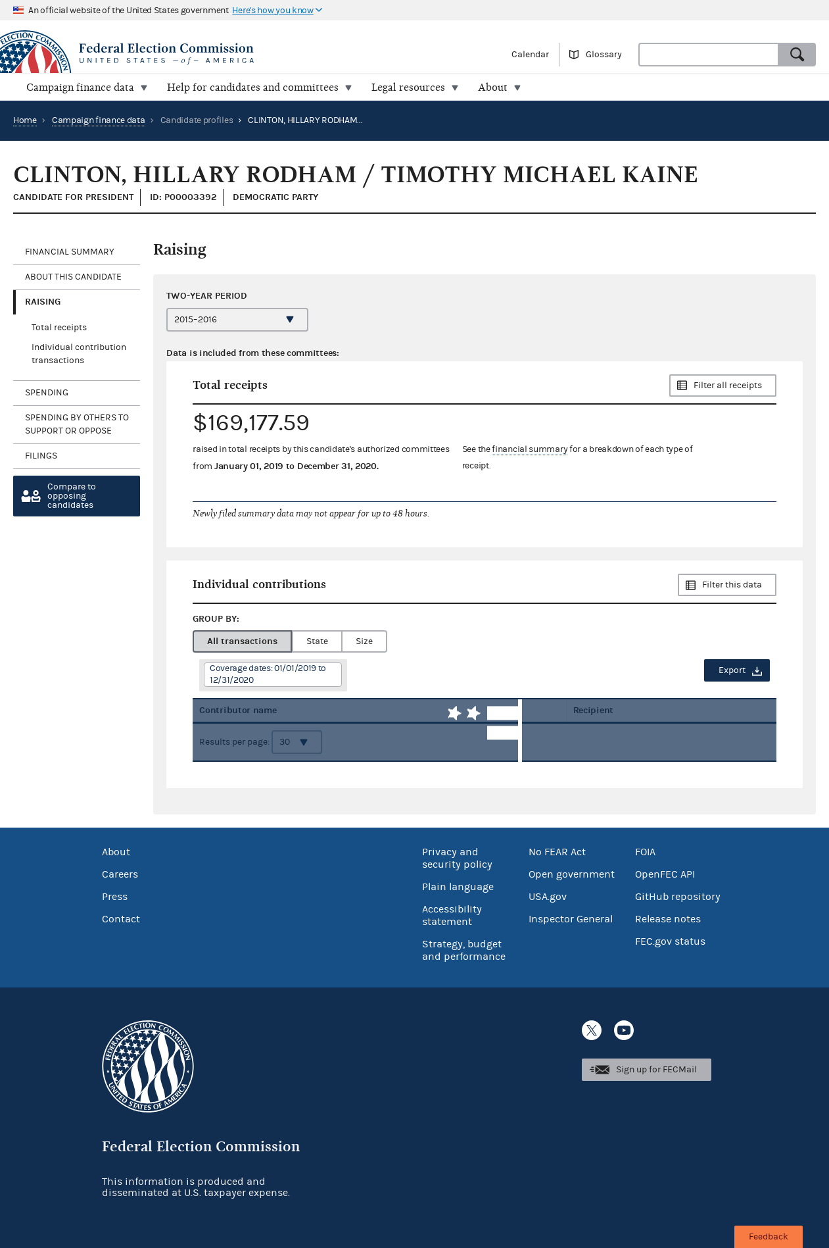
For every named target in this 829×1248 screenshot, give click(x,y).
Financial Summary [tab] (69, 252)
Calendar (530, 54)
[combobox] (708, 54)
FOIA (645, 852)
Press (115, 897)
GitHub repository (678, 897)
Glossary (604, 54)
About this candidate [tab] (73, 277)
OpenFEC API (665, 874)
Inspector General (571, 919)
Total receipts (59, 327)
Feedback (768, 1237)
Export (732, 670)
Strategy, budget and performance (464, 950)
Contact (121, 919)
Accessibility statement (452, 915)
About (116, 852)
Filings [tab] (41, 456)
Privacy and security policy (457, 858)
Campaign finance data (98, 120)
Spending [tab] (46, 392)
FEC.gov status (670, 941)
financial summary (529, 449)
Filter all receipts (728, 385)
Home (25, 120)
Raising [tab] (42, 301)
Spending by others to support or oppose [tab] (77, 424)
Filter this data (732, 585)
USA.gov (548, 897)
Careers (120, 874)
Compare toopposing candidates (71, 496)
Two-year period (206, 295)
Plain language (458, 887)
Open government (572, 874)
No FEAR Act (557, 852)
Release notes (668, 919)
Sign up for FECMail (656, 1069)
